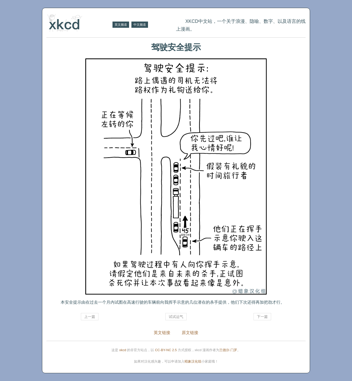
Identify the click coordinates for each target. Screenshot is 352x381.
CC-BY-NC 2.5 (166, 350)
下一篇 (262, 317)
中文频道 (139, 24)
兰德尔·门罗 (228, 350)
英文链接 (162, 332)
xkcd (122, 350)
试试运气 (176, 317)
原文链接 (190, 332)
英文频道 (121, 24)
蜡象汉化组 (193, 361)
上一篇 (89, 317)
